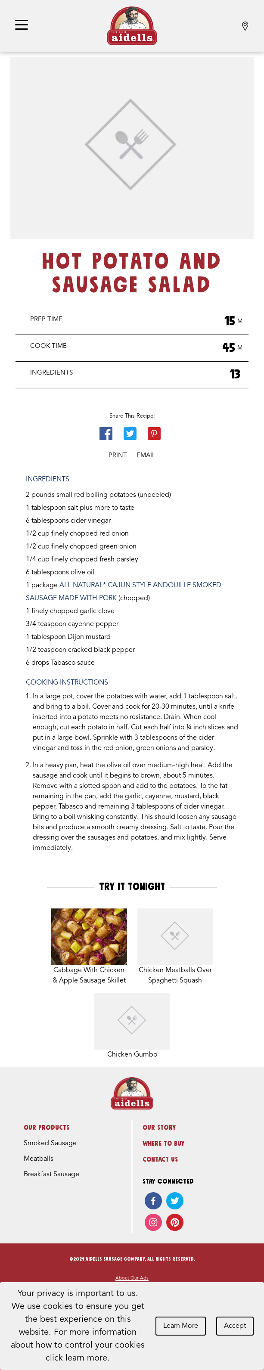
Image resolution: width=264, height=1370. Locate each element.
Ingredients (51, 373)
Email (146, 456)
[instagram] (153, 1222)
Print (118, 456)
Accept (235, 1326)
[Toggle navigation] (21, 25)
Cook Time (48, 346)
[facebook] (153, 1200)
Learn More (180, 1326)
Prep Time (46, 319)
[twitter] (174, 1200)
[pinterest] (174, 1222)
